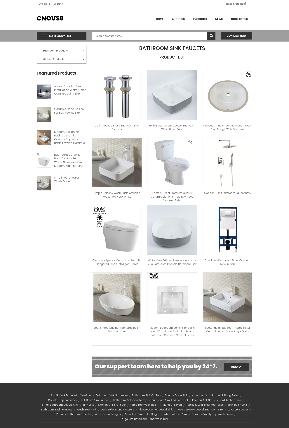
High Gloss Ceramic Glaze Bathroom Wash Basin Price (172, 127)
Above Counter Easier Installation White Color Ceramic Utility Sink (70, 89)
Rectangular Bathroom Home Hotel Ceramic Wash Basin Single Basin (227, 329)
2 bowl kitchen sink (229, 400)
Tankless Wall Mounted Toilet (204, 405)
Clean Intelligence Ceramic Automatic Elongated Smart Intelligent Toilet (117, 262)
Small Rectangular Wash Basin (66, 179)
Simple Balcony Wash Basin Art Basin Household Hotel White (116, 194)
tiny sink (88, 405)
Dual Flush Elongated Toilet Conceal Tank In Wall (227, 262)
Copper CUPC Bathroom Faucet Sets (227, 193)
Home (160, 19)
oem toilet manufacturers (117, 409)
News (219, 19)
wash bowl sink (86, 409)
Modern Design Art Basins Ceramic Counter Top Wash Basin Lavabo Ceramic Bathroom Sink (69, 139)
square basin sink (176, 395)
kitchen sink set (202, 400)
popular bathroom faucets (73, 414)
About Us (178, 19)
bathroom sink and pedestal (170, 400)
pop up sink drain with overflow (71, 395)
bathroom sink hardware (112, 395)
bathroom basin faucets (56, 409)
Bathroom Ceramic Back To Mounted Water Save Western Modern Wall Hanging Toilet (68, 162)
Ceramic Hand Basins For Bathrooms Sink (69, 110)
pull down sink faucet (95, 400)
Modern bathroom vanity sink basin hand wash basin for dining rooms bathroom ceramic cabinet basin (172, 331)
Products (200, 19)
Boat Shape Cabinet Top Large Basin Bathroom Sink (117, 329)
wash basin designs (108, 414)
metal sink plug (172, 405)
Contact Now (237, 36)
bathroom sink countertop (130, 400)
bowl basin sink (237, 405)
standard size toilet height (142, 414)
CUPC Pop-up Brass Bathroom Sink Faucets (117, 127)
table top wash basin (144, 405)
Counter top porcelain (62, 400)
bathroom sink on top (146, 395)
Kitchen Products (63, 59)
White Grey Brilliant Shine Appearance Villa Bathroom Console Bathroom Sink (172, 262)
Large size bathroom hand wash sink (144, 419)
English (43, 4)
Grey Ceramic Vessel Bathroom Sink (200, 409)
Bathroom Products (63, 50)
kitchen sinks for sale (112, 405)
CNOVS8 (50, 18)
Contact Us (239, 19)
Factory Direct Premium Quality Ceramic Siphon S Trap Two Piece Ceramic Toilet (172, 196)
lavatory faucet (238, 409)
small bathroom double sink (60, 405)
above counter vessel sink (156, 409)
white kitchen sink (175, 414)
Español (58, 4)
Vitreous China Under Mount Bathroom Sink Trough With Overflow (227, 127)
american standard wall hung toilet (215, 395)
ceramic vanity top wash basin (212, 414)
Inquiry (236, 367)
